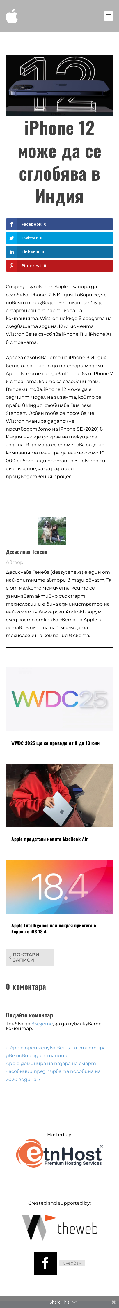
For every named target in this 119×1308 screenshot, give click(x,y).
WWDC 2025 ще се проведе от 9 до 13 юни (55, 742)
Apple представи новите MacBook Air (49, 838)
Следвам (72, 1263)
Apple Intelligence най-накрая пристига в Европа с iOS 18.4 (53, 928)
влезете (42, 1024)
